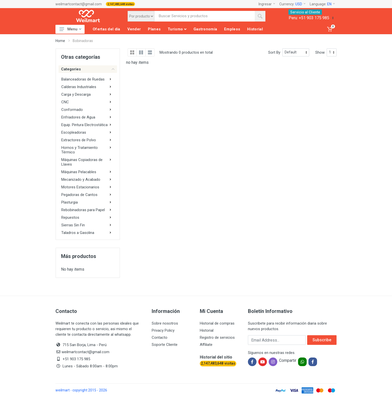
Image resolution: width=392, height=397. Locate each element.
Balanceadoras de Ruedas (83, 79)
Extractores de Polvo (78, 140)
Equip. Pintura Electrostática (84, 125)
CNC (65, 102)
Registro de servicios (217, 337)
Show (320, 52)
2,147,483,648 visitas (120, 4)
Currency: (292, 4)
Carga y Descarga (76, 94)
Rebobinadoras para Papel (83, 210)
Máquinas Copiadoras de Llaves (82, 162)
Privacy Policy (163, 330)
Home (60, 41)
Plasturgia (69, 202)
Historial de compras (217, 323)
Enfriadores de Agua (78, 117)
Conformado (72, 109)
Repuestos (70, 217)
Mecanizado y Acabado (80, 179)
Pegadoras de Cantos (79, 194)
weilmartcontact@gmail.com (78, 4)
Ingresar (267, 4)
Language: (322, 4)
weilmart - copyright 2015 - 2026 (81, 390)
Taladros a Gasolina (77, 232)
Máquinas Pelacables (78, 172)
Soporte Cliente (165, 344)
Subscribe (321, 340)
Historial (206, 330)
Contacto (159, 337)
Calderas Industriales (78, 87)
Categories (87, 69)
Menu (70, 29)
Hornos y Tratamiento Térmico (79, 149)
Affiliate (206, 344)
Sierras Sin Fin (73, 225)
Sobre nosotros (165, 323)
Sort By (274, 52)
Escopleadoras (73, 132)
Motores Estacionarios (80, 187)
